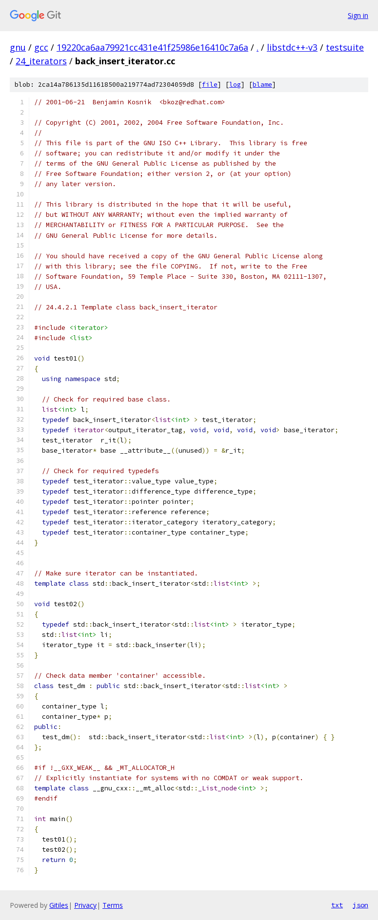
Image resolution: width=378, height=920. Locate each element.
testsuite (345, 47)
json (360, 905)
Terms (112, 905)
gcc (41, 47)
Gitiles (58, 905)
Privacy (85, 905)
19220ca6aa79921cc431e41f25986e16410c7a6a (152, 47)
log (235, 84)
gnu (18, 47)
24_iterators (41, 61)
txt (337, 905)
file (210, 84)
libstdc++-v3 (292, 47)
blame (262, 84)
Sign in (358, 15)
